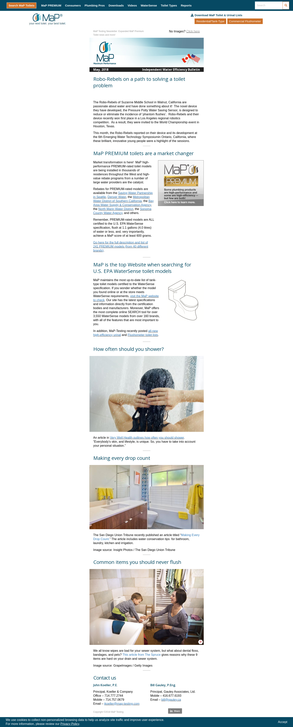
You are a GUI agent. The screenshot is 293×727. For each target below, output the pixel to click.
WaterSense (149, 5)
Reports (186, 5)
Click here (193, 31)
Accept (282, 722)
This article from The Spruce (141, 654)
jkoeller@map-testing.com (121, 703)
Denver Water (117, 197)
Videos (132, 5)
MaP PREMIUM (51, 5)
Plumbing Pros (95, 5)
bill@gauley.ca (171, 699)
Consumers (73, 5)
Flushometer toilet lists (143, 335)
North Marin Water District (115, 209)
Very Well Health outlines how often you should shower (147, 437)
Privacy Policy (69, 723)
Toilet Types (169, 5)
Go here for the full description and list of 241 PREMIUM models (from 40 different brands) (120, 246)
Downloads (116, 5)
